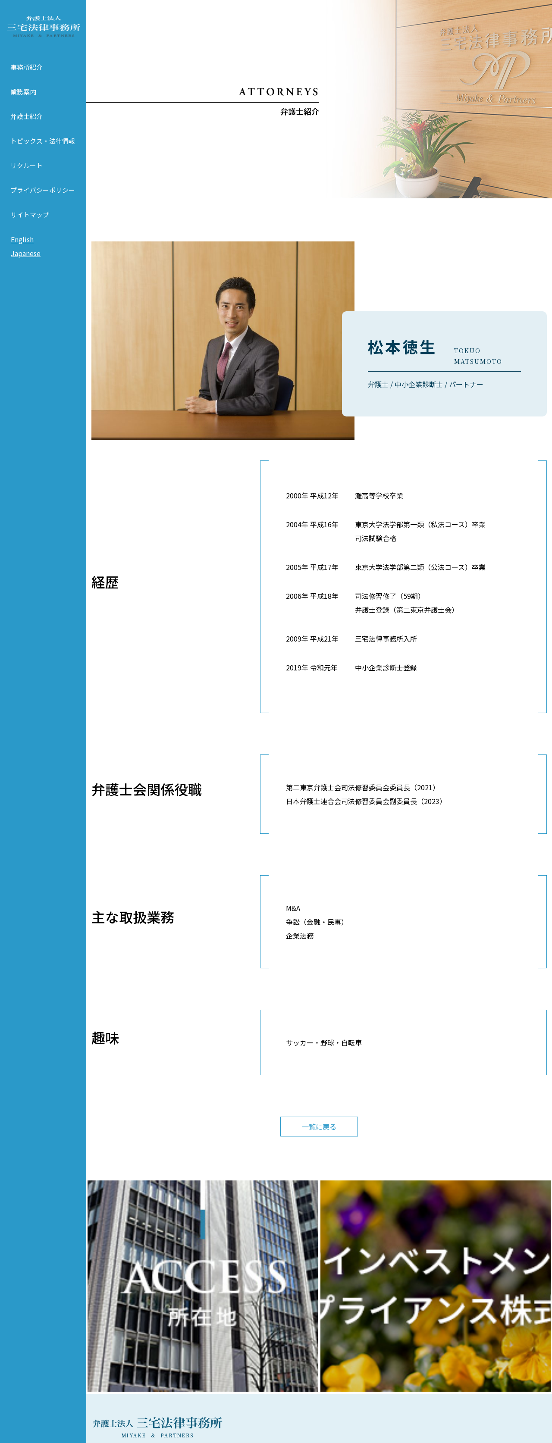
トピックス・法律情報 (42, 149)
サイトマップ (29, 223)
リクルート (26, 173)
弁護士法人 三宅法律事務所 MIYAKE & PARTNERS (43, 31)
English (22, 248)
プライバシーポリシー (42, 198)
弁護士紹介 (26, 124)
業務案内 (23, 100)
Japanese (26, 262)
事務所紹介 (26, 75)
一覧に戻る (319, 1126)
